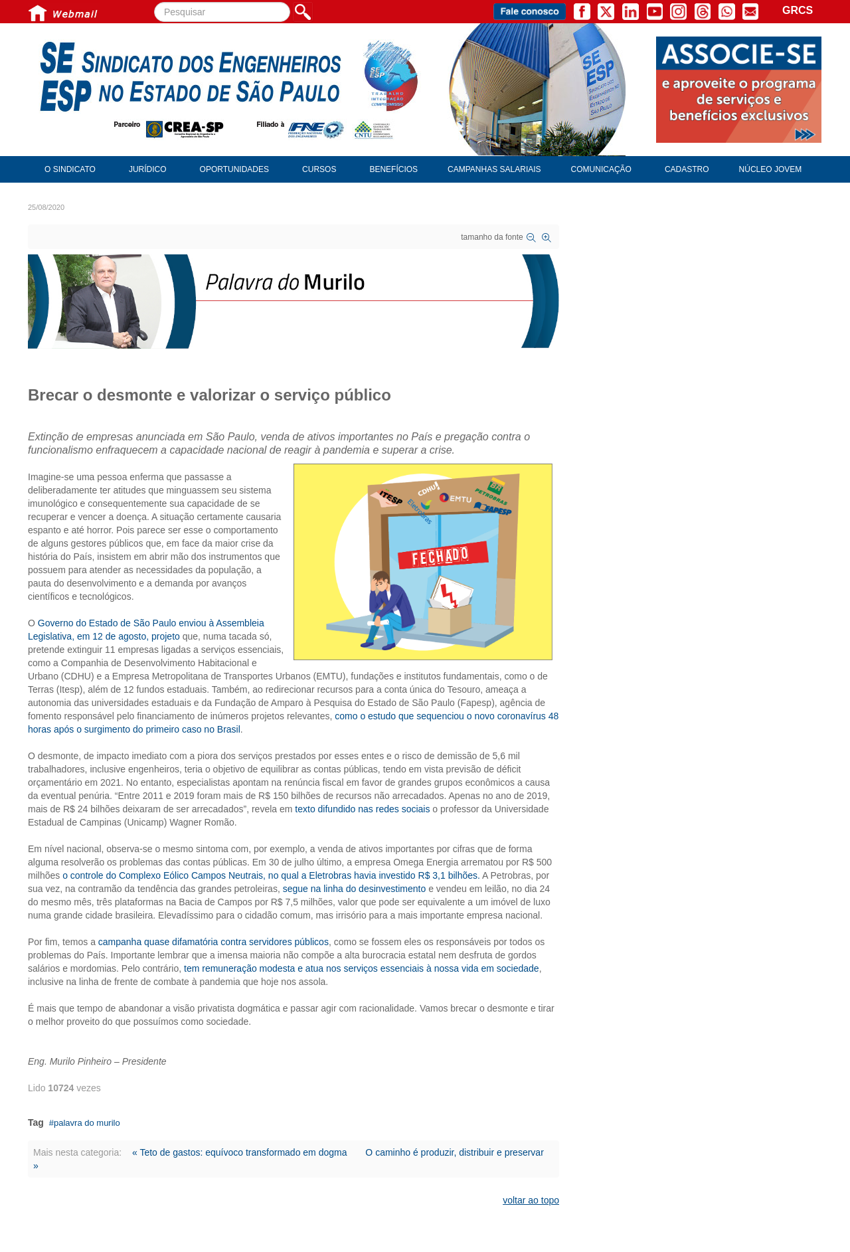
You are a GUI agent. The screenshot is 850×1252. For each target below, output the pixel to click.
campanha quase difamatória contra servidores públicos (213, 942)
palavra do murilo (87, 1123)
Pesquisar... (154, 2)
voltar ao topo (531, 1200)
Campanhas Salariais (494, 169)
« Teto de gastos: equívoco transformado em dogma (239, 1152)
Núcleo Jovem (770, 169)
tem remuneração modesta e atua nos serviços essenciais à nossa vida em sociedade (361, 968)
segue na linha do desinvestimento (354, 888)
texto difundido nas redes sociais (362, 809)
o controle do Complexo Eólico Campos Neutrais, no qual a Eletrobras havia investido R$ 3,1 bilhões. (271, 875)
